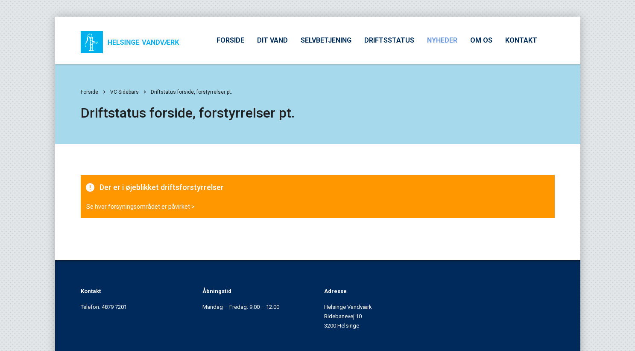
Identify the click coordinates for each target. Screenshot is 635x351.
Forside (89, 92)
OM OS (481, 40)
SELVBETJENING (326, 40)
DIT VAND (272, 40)
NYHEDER (442, 40)
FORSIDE (230, 40)
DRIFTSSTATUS (389, 40)
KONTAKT (521, 40)
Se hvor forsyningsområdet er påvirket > (140, 206)
